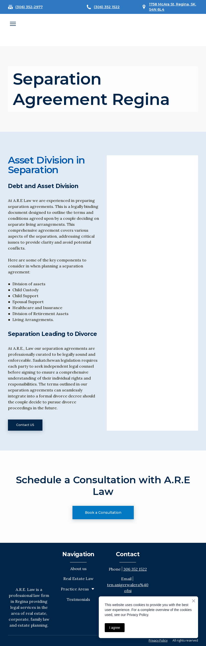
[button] (25, 425)
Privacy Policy (158, 640)
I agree (114, 628)
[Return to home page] (29, 564)
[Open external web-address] (103, 30)
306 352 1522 (135, 569)
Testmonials (78, 599)
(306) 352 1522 (107, 7)
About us (78, 568)
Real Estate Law (78, 578)
